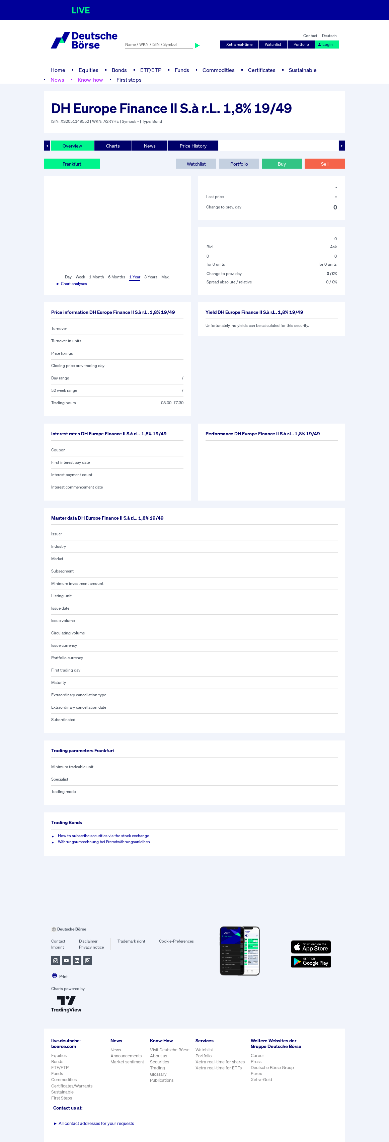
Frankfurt (72, 164)
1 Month (96, 276)
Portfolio (301, 44)
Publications (161, 1080)
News (57, 79)
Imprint (57, 947)
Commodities (219, 70)
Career (257, 1055)
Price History (193, 146)
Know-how (90, 79)
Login (325, 44)
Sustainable (303, 70)
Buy (282, 164)
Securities (159, 1062)
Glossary (158, 1074)
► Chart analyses (71, 283)
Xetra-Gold (261, 1079)
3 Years (150, 276)
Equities (88, 70)
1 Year (134, 276)
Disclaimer (88, 941)
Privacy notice (91, 947)
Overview (72, 146)
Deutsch (329, 35)
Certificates (262, 70)
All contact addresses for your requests (93, 1123)
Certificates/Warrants (71, 1086)
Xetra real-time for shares (220, 1062)
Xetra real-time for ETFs (219, 1068)
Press (256, 1061)
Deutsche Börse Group (272, 1067)
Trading (157, 1068)
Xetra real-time (239, 44)
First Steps (61, 1098)
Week (80, 276)
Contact (310, 35)
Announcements (126, 1056)
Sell (324, 164)
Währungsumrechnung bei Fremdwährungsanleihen (104, 841)
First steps (129, 79)
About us (158, 1056)
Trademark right (131, 941)
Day (68, 276)
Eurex (256, 1073)
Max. (165, 276)
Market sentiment (127, 1062)
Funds (182, 70)
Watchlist (273, 44)
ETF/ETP (150, 70)
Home (58, 70)
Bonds (119, 70)
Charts (113, 146)
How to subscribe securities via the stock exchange (103, 835)
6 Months (116, 276)
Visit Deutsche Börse (169, 1050)
